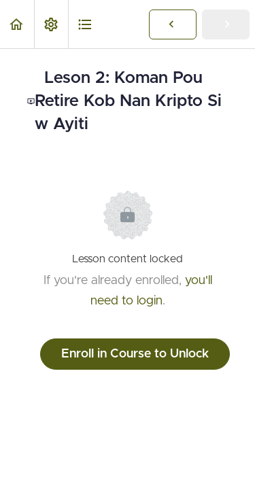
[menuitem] (51, 24)
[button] (17, 24)
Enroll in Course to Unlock (135, 354)
